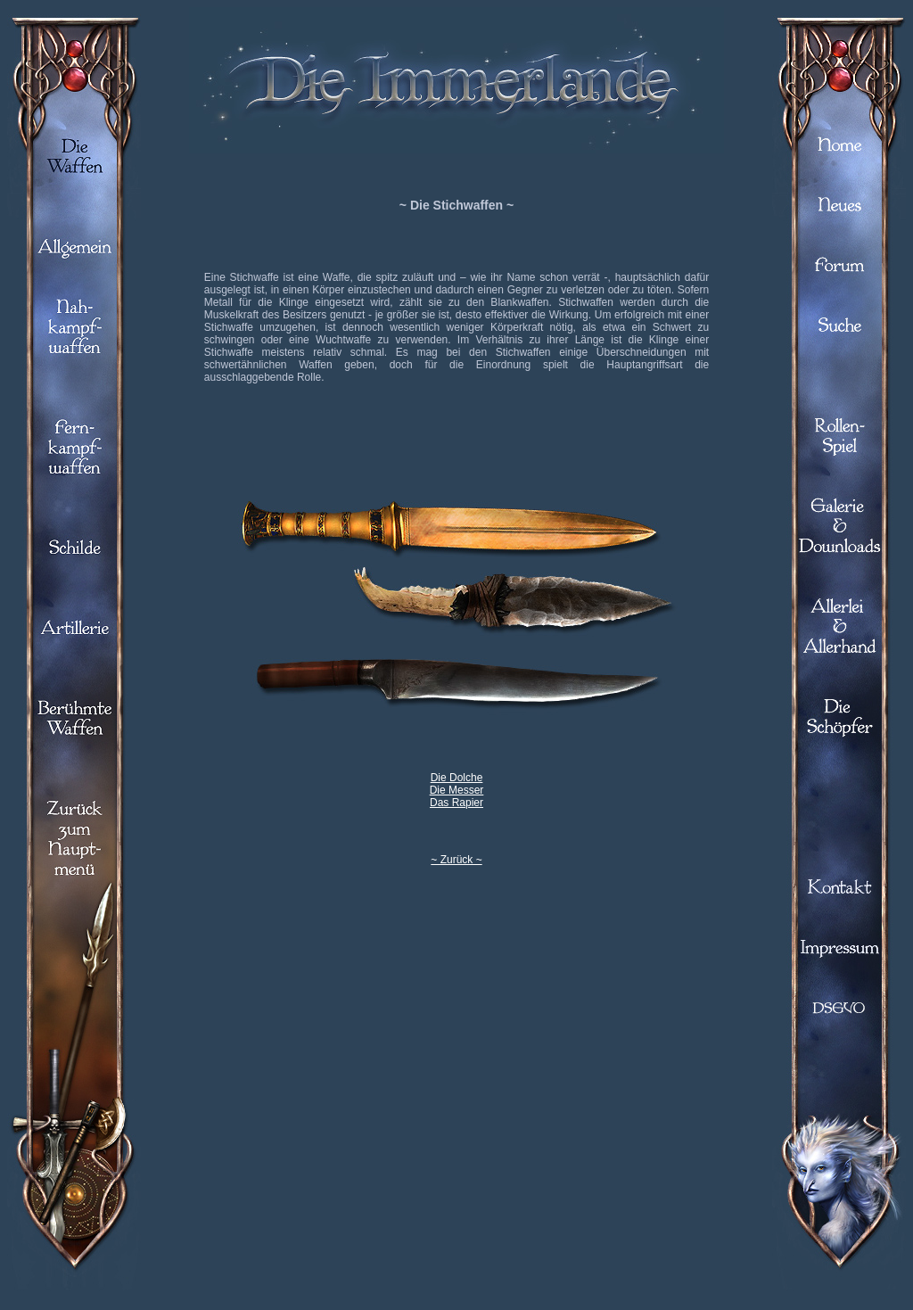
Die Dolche (457, 777)
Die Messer (457, 790)
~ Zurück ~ (456, 859)
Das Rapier (456, 802)
